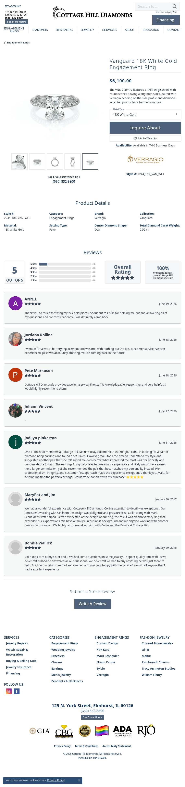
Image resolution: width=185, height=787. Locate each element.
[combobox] (152, 6)
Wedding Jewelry (63, 649)
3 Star (33, 272)
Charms (56, 662)
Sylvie (101, 668)
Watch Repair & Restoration (17, 652)
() (94, 264)
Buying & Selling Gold (21, 661)
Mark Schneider (108, 656)
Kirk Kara (103, 649)
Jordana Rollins (38, 334)
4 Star (33, 268)
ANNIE (31, 298)
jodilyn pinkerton (41, 437)
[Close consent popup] (79, 780)
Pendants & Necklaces (67, 681)
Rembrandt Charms (156, 662)
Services (109, 29)
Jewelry (87, 29)
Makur (146, 656)
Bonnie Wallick (38, 542)
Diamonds (40, 29)
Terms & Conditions (86, 746)
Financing (13, 673)
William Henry (152, 675)
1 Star (33, 280)
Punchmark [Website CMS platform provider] (100, 758)
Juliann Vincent (39, 406)
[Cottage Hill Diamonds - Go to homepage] (92, 15)
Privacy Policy (62, 746)
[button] (12, 6)
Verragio (100, 218)
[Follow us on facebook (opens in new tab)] (17, 691)
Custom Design (107, 643)
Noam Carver (106, 662)
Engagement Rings (14, 30)
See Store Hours (16, 21)
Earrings (57, 668)
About (130, 29)
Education (151, 29)
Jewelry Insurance (19, 667)
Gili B (145, 649)
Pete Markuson (39, 370)
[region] (55, 100)
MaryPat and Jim (40, 494)
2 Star (33, 276)
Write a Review (93, 603)
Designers (64, 29)
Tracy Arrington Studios (158, 668)
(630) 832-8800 (64, 181)
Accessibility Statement (116, 746)
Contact (174, 29)
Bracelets (58, 656)
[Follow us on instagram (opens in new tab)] (9, 691)
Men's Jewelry (61, 675)
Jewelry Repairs (17, 643)
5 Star (33, 264)
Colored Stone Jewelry (157, 643)
